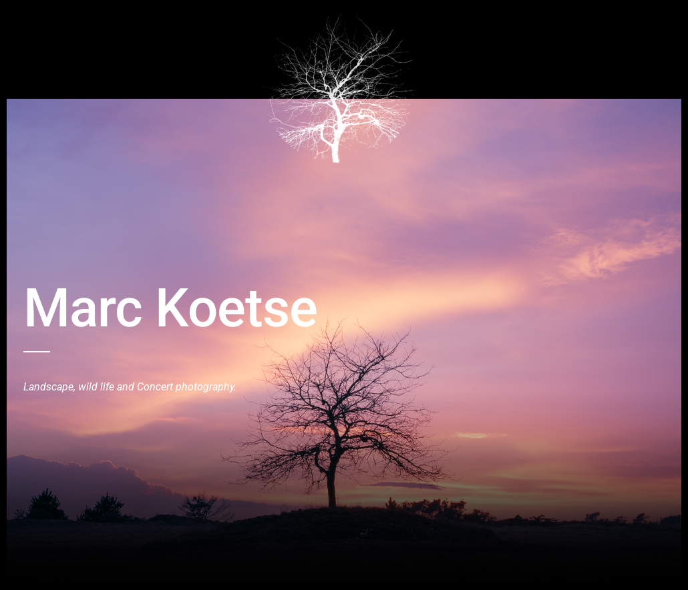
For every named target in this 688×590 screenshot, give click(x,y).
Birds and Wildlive (101, 22)
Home (36, 22)
